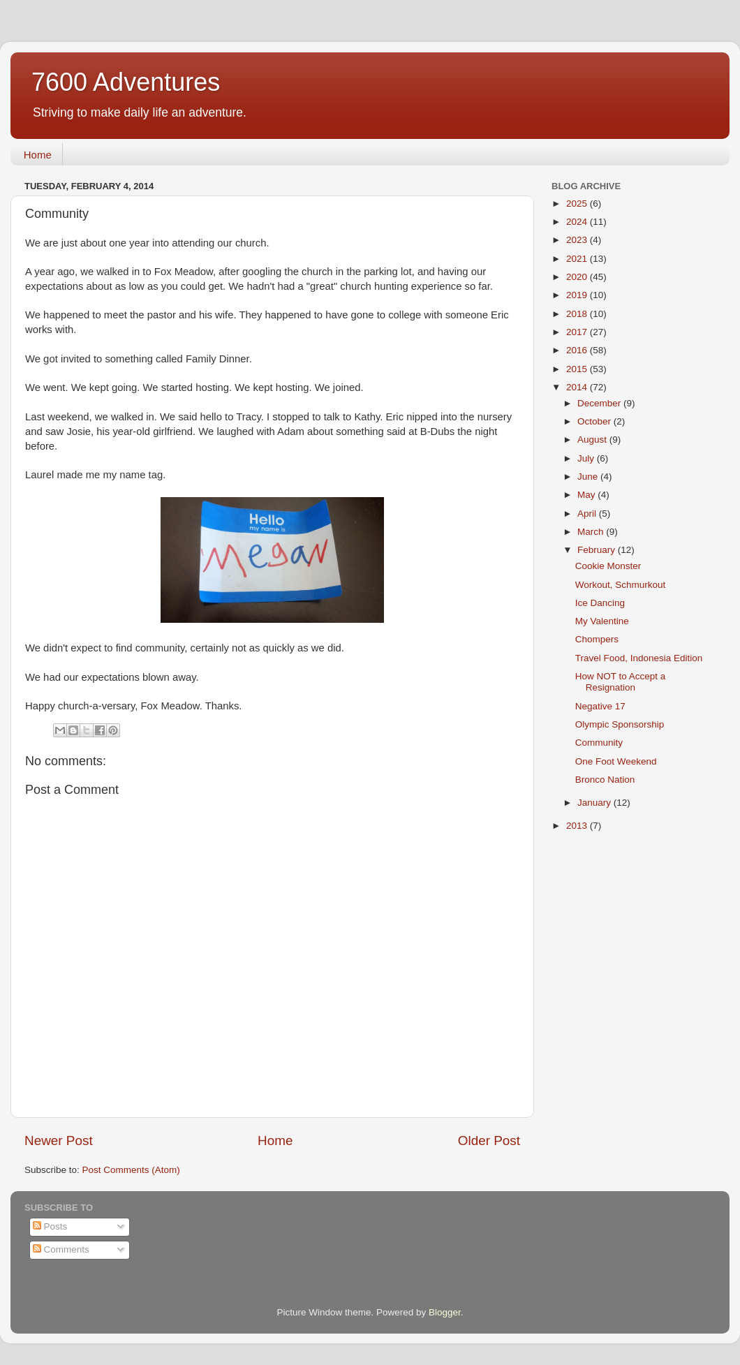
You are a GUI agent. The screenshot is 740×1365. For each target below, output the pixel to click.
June (588, 476)
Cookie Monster (608, 566)
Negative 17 (600, 706)
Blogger (445, 1312)
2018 (578, 314)
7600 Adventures (125, 82)
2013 (578, 825)
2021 (578, 258)
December (600, 403)
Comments (61, 1249)
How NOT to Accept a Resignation (620, 682)
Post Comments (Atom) (131, 1170)
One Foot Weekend (616, 761)
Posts (50, 1226)
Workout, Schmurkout (620, 585)
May (587, 494)
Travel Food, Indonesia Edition (639, 658)
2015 (578, 369)
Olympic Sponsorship (620, 724)
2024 (578, 221)
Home (38, 155)
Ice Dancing (600, 603)
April (588, 513)
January (595, 802)
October (595, 421)
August (593, 439)
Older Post (489, 1140)
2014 (578, 387)
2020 (578, 277)
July (587, 458)
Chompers (597, 639)
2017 (578, 332)
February (597, 550)
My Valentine (602, 621)
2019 (578, 295)
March (591, 531)
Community (599, 742)
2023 (578, 240)
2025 (578, 203)
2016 (578, 350)
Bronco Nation (605, 779)
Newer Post (58, 1140)
